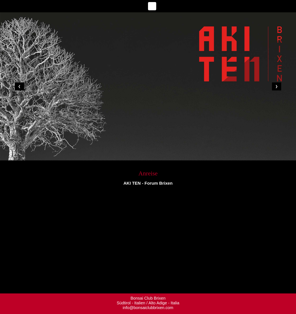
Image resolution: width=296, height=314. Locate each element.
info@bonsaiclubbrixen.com (148, 307)
